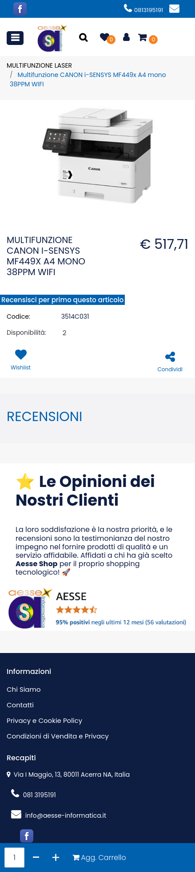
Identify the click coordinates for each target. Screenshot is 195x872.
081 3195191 (33, 795)
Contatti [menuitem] (20, 705)
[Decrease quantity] (36, 858)
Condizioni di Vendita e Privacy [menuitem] (58, 736)
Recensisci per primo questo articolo (62, 299)
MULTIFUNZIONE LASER (39, 65)
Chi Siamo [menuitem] (24, 689)
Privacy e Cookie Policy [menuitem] (44, 720)
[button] (84, 38)
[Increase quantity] (56, 858)
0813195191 (143, 10)
